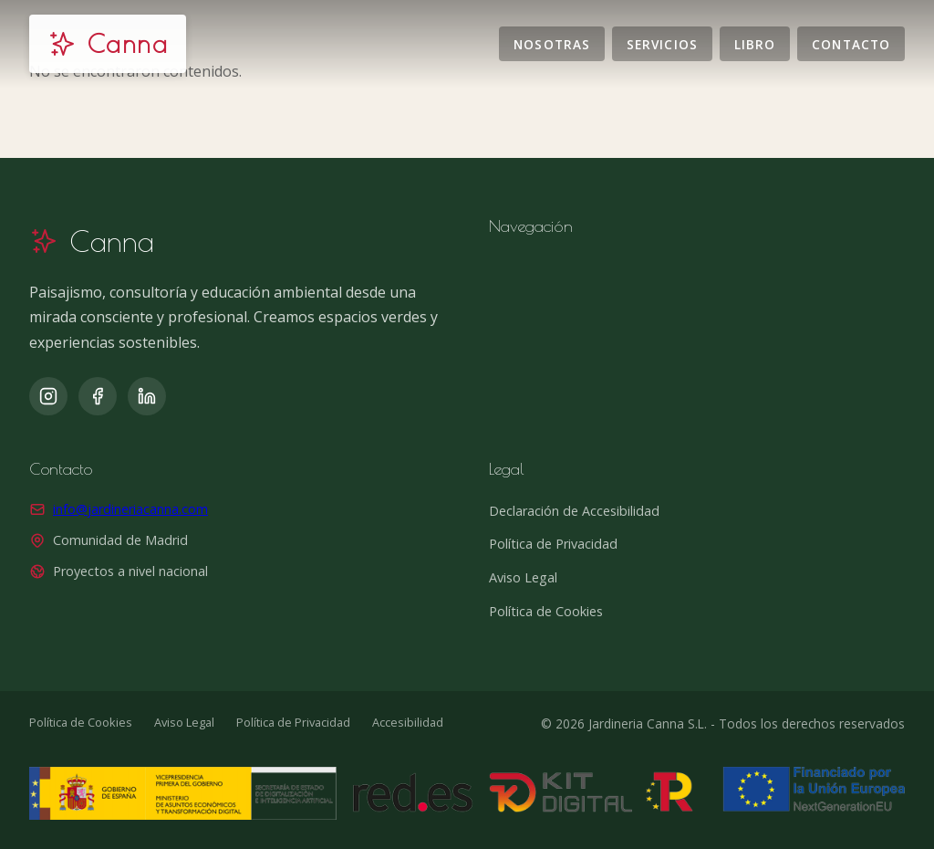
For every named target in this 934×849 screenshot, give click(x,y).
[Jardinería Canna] (107, 44)
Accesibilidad (407, 722)
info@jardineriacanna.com (130, 509)
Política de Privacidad (553, 543)
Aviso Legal (523, 577)
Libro (754, 43)
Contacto (851, 43)
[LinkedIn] (147, 396)
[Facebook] (97, 396)
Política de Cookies (546, 611)
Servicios (662, 43)
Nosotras (552, 43)
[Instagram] (48, 396)
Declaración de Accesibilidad (574, 510)
